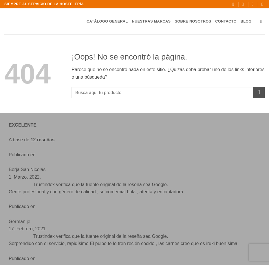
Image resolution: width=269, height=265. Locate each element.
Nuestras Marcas (151, 21)
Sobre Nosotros (193, 21)
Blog (246, 21)
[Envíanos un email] (56, 224)
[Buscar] (262, 21)
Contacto (225, 21)
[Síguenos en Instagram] (44, 224)
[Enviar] (259, 92)
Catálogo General (107, 21)
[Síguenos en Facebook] (33, 224)
